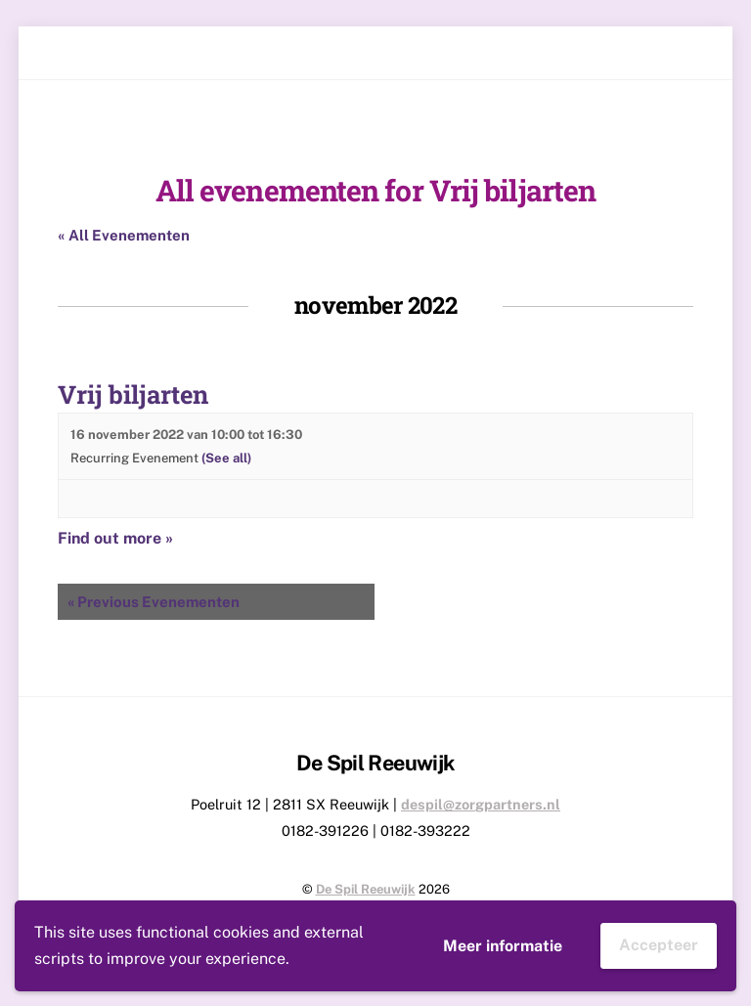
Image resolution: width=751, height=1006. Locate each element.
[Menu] (684, 53)
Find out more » (115, 538)
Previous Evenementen (153, 601)
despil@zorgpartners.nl (480, 804)
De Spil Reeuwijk (366, 889)
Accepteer (658, 945)
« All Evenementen (124, 235)
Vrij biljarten (133, 394)
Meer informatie (502, 946)
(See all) (226, 458)
